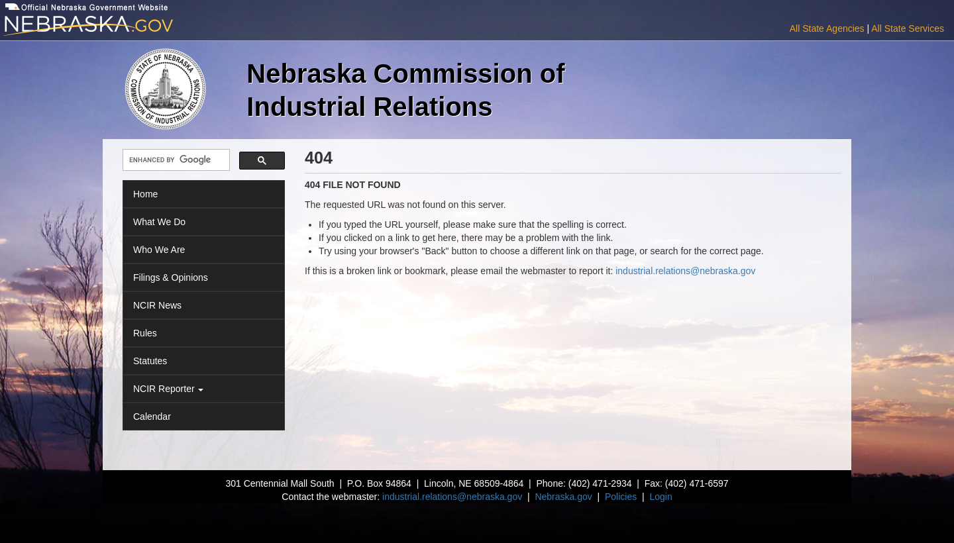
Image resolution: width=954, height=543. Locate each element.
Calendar (152, 416)
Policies (621, 496)
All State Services (907, 28)
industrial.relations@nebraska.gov (685, 271)
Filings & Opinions (170, 277)
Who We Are (159, 249)
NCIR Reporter (168, 388)
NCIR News (157, 305)
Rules (145, 333)
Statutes (150, 361)
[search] (175, 160)
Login (660, 496)
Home (145, 194)
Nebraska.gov (563, 496)
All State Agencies (827, 28)
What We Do (159, 222)
